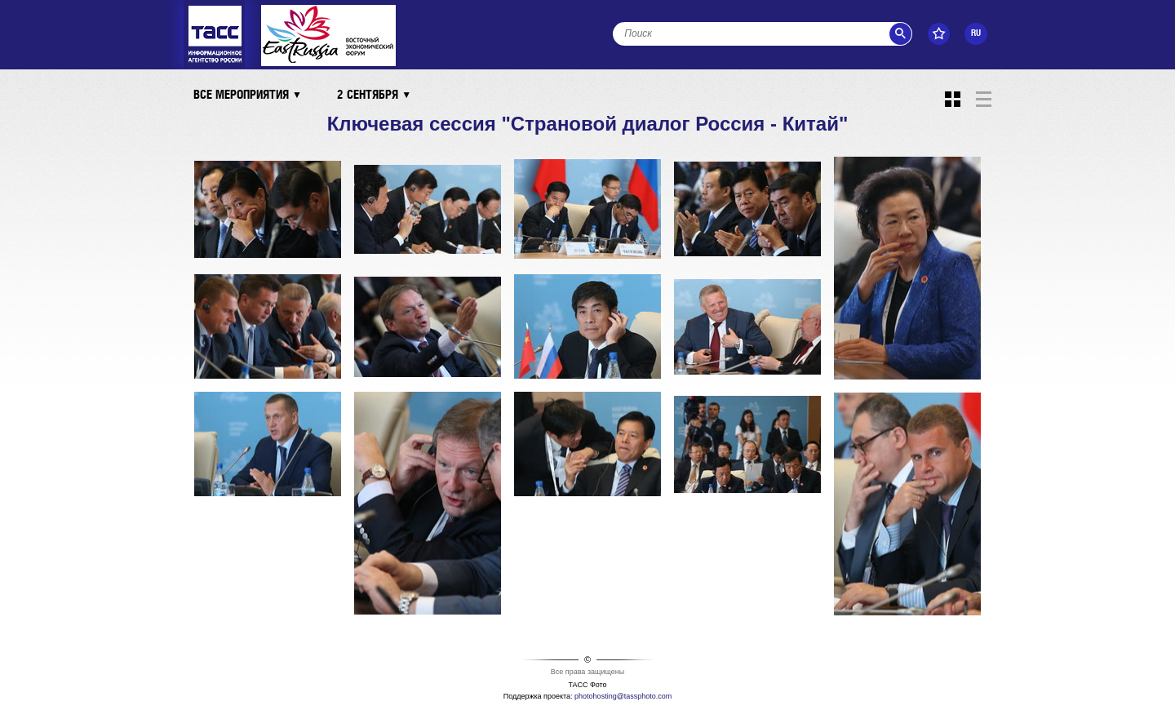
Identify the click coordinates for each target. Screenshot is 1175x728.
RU (976, 33)
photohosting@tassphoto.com (623, 696)
